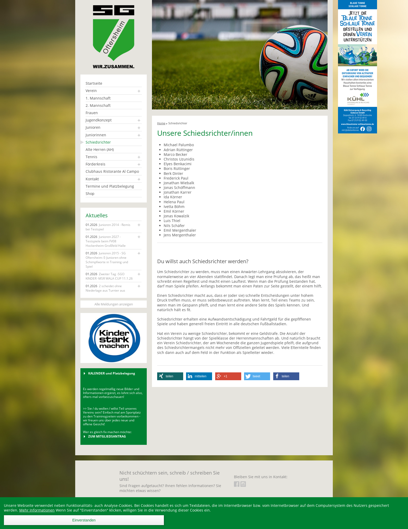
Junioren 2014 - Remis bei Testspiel (108, 227)
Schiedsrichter (98, 142)
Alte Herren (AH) (100, 149)
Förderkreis (95, 164)
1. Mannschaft (98, 98)
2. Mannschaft (98, 105)
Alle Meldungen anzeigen (113, 304)
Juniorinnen (96, 134)
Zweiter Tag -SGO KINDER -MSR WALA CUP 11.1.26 (109, 276)
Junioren (93, 127)
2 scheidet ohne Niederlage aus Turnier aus (105, 288)
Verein (91, 90)
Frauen (92, 112)
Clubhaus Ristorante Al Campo (112, 171)
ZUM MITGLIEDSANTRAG (107, 436)
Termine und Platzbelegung (110, 186)
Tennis (91, 156)
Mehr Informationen (37, 510)
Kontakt (92, 178)
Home (161, 123)
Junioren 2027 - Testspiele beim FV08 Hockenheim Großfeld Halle (106, 241)
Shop (90, 193)
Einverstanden (84, 520)
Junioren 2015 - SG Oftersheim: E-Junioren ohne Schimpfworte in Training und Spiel (107, 260)
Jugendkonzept (99, 120)
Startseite (94, 83)
